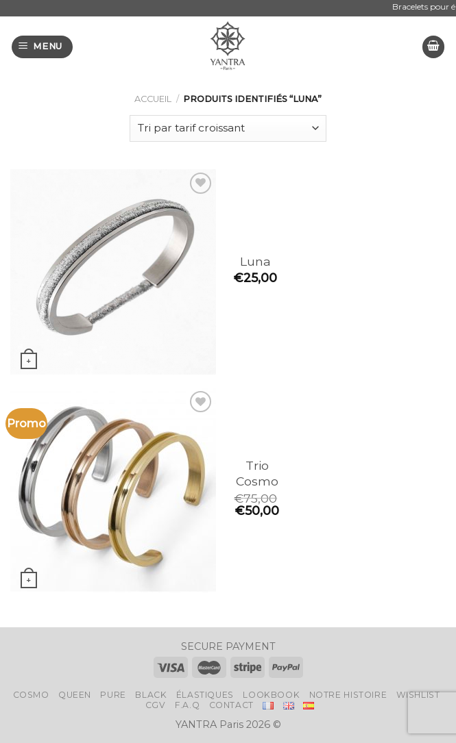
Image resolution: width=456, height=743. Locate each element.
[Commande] (228, 128)
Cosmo (31, 695)
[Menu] (42, 47)
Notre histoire (348, 695)
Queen (74, 695)
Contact (231, 705)
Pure (112, 695)
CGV (155, 705)
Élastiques (205, 695)
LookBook (271, 695)
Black (151, 695)
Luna (255, 261)
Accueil (152, 99)
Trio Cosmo (257, 473)
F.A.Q (187, 705)
